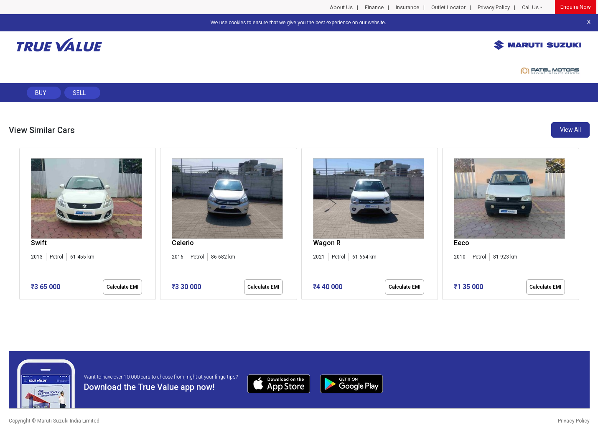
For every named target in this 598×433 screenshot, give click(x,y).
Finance (374, 7)
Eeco (461, 243)
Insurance (407, 7)
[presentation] (23, 225)
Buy (40, 93)
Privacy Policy (494, 7)
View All (570, 129)
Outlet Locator (448, 7)
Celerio (183, 243)
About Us (341, 7)
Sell (79, 93)
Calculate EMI (122, 287)
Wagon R (327, 243)
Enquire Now (575, 7)
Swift (39, 243)
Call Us (530, 7)
